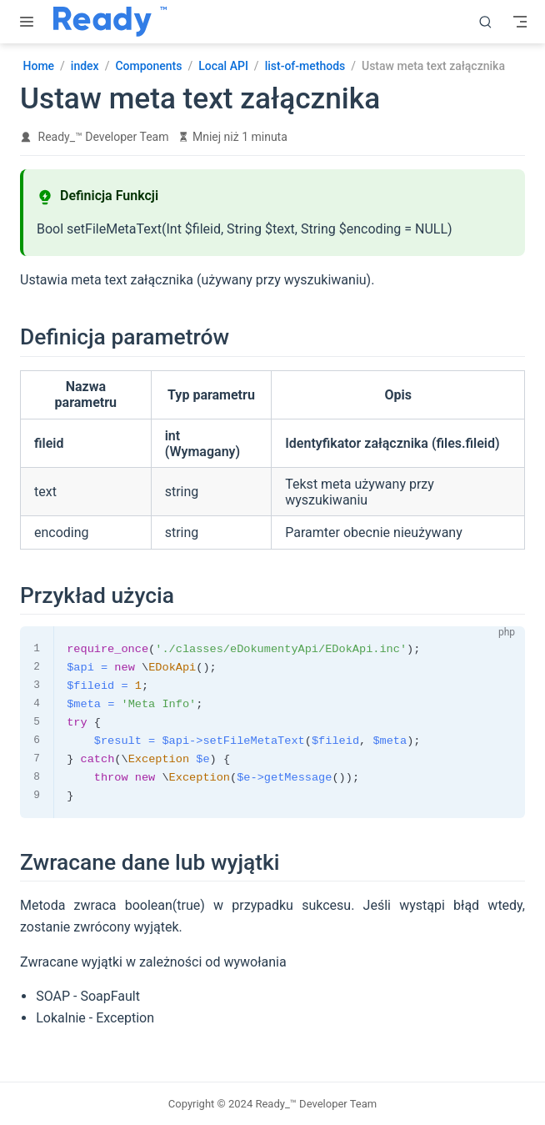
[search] (486, 22)
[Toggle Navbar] (520, 22)
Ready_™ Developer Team (103, 136)
